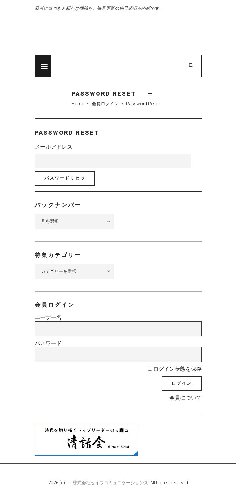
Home (77, 103)
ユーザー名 (48, 317)
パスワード (48, 343)
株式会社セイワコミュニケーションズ (110, 482)
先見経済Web (100, 36)
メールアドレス (53, 147)
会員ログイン (105, 103)
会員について (185, 398)
